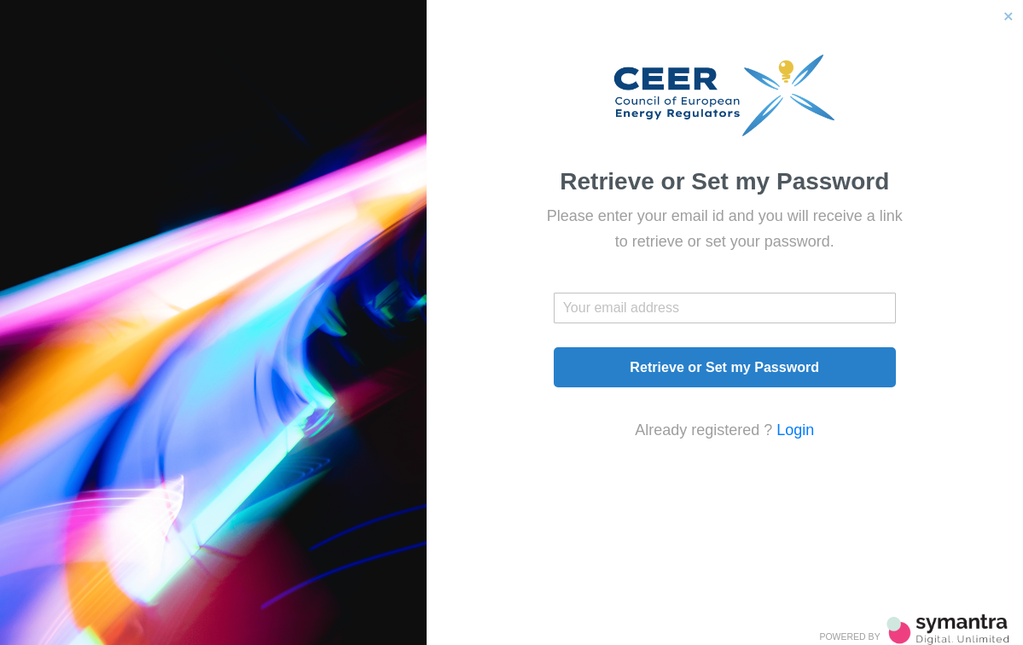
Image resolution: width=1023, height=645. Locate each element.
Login (795, 430)
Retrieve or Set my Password (724, 367)
